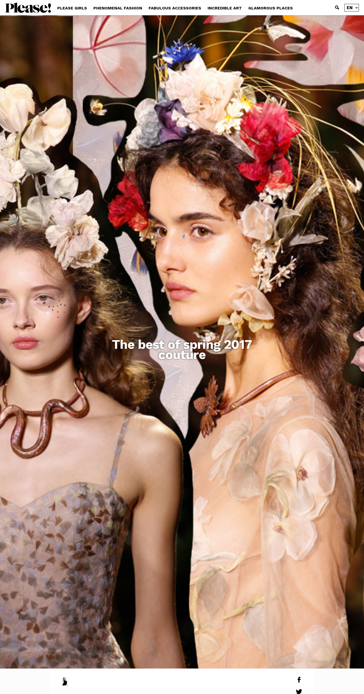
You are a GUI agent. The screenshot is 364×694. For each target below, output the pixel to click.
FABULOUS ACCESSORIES (175, 8)
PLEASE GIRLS (72, 8)
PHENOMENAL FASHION (117, 8)
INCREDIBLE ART (225, 8)
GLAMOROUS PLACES (270, 8)
